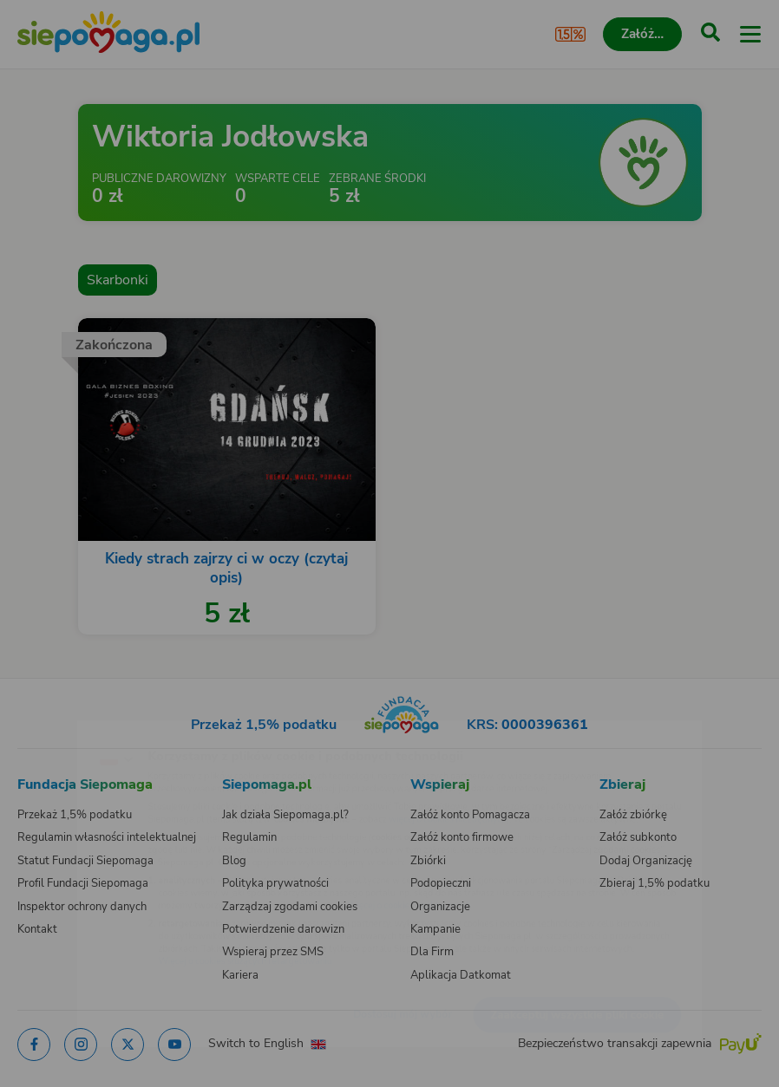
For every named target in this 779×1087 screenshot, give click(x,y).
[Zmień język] (48, 729)
